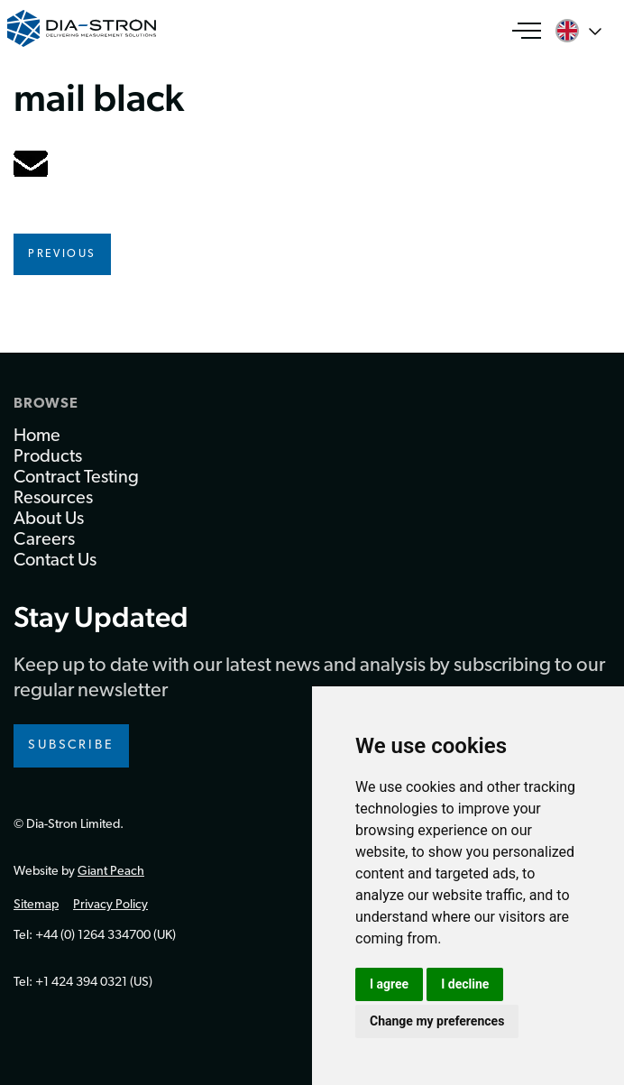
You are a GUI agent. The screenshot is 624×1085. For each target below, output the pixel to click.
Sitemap (36, 905)
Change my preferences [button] (437, 1021)
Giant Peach (111, 871)
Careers (44, 540)
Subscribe (71, 745)
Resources (53, 499)
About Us (49, 519)
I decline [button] (465, 984)
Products (48, 457)
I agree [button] (389, 984)
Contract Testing (76, 478)
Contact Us (55, 561)
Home (37, 437)
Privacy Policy (110, 905)
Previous (62, 254)
